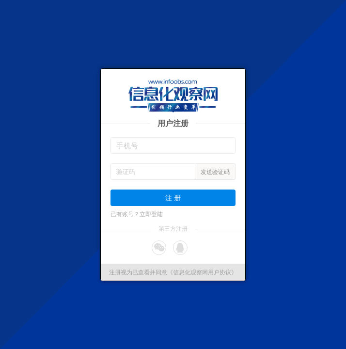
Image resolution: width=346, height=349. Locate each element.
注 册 (173, 197)
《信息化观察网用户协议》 (202, 272)
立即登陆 (151, 214)
